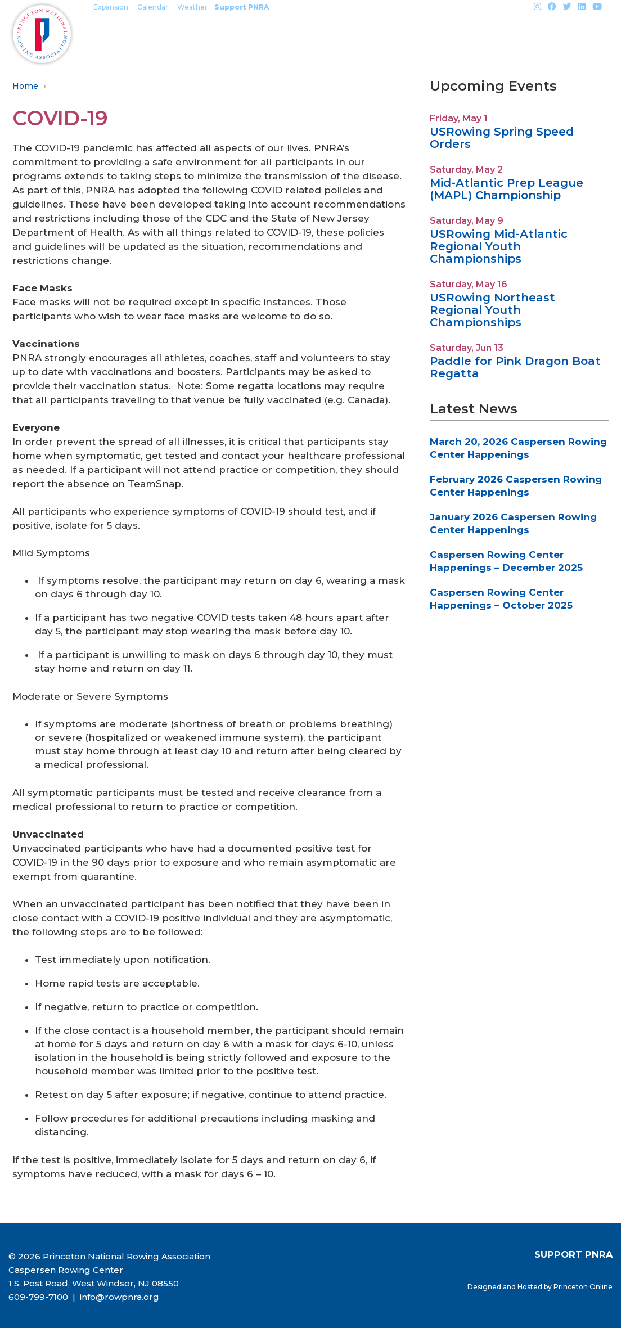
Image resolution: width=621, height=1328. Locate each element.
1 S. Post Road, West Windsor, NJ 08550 (93, 1283)
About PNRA (524, 34)
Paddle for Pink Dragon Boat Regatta (515, 367)
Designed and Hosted (505, 1286)
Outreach (392, 34)
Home (25, 86)
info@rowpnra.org (118, 1296)
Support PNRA (241, 7)
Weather (192, 7)
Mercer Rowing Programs (162, 34)
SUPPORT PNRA (573, 1254)
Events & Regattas (298, 34)
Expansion (110, 7)
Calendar (152, 7)
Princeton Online (583, 1286)
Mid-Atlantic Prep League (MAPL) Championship (506, 189)
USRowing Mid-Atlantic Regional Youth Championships (499, 246)
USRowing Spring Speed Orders (502, 137)
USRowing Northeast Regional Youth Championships (492, 309)
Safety (454, 34)
